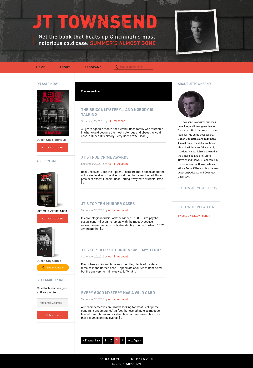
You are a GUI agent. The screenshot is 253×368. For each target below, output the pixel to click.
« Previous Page (92, 341)
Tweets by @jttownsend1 (194, 215)
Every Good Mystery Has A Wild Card (118, 292)
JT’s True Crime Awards (105, 157)
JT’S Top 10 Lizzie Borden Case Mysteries (121, 249)
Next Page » (134, 341)
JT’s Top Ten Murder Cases (108, 203)
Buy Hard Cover (52, 147)
